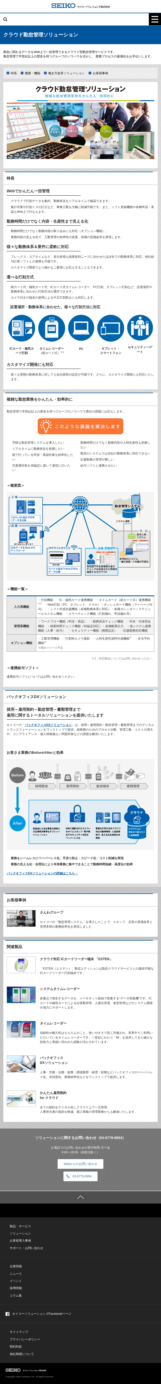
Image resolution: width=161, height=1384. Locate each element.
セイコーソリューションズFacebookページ (38, 1314)
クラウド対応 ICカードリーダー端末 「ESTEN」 (76, 959)
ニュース (16, 1273)
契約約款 (16, 1346)
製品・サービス (20, 1226)
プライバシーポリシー (25, 1339)
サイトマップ (19, 1332)
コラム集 (16, 1295)
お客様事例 (100, 73)
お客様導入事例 (20, 1240)
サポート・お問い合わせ (26, 1248)
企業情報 (16, 1266)
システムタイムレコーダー (60, 989)
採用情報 (16, 1288)
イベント (16, 1280)
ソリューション (20, 1233)
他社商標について (22, 1354)
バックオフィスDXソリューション (48, 724)
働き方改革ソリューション (66, 73)
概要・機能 (32, 73)
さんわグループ (51, 912)
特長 (14, 73)
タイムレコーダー (53, 1023)
